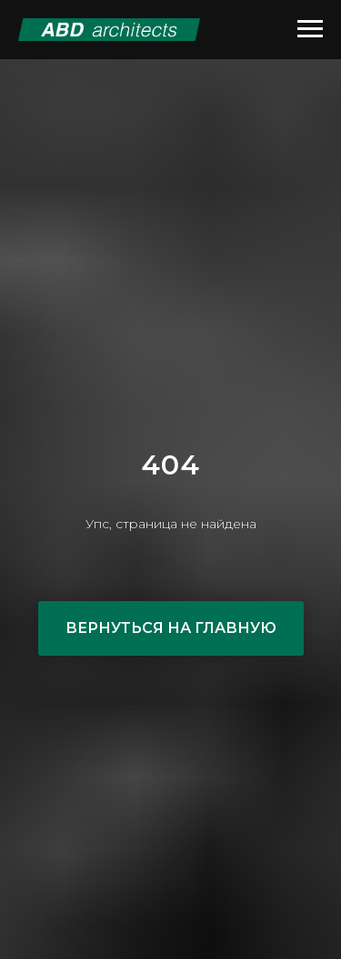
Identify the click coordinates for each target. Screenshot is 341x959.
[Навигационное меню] (310, 29)
